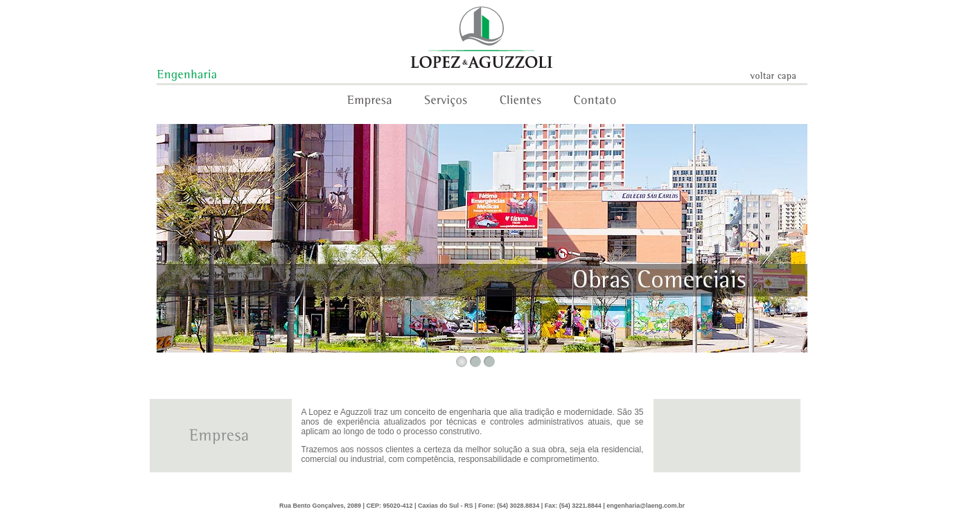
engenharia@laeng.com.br (645, 505)
